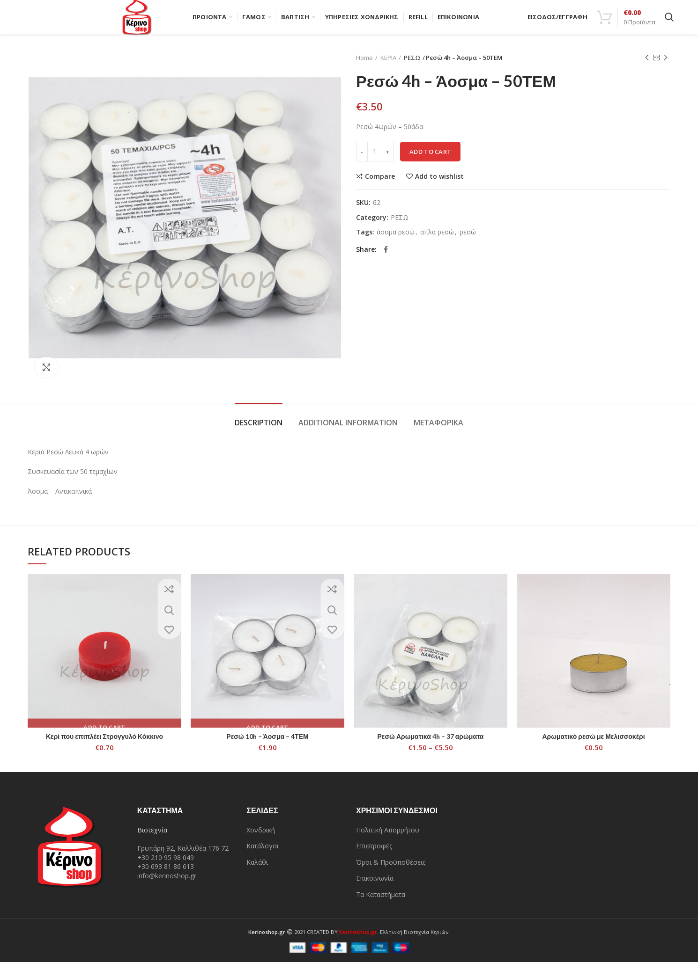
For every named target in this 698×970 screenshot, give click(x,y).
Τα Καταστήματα (380, 902)
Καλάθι (257, 870)
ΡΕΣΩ (411, 65)
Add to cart (430, 159)
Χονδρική (260, 837)
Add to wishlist (439, 184)
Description (258, 430)
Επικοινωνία (375, 886)
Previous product (647, 66)
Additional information (348, 430)
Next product (665, 66)
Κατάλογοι (262, 853)
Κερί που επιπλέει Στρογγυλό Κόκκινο (104, 744)
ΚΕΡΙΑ (388, 65)
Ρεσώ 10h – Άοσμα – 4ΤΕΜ (267, 744)
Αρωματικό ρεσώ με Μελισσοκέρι (593, 744)
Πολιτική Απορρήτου (387, 837)
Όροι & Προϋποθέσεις (390, 870)
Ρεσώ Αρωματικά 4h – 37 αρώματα (431, 744)
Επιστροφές (374, 853)
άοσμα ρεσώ (396, 240)
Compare (380, 184)
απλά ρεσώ (437, 240)
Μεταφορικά (438, 430)
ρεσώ (468, 240)
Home (364, 65)
